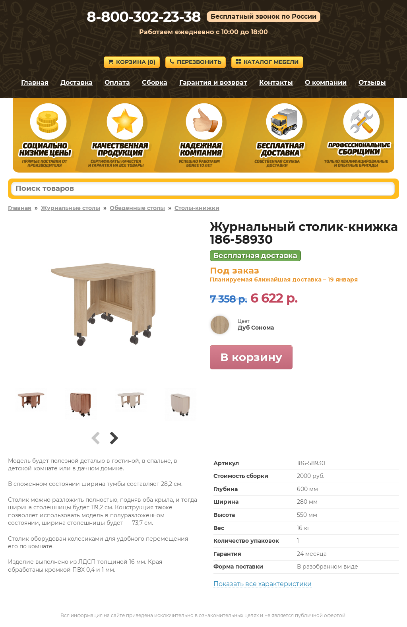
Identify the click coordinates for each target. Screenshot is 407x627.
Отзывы (372, 82)
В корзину (251, 357)
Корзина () (131, 62)
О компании (326, 82)
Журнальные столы (70, 208)
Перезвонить (195, 62)
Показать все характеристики (262, 584)
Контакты (276, 82)
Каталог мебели (267, 62)
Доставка (76, 82)
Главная (34, 82)
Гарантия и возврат (213, 82)
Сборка (154, 82)
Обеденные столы (137, 208)
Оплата (117, 82)
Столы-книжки (196, 208)
